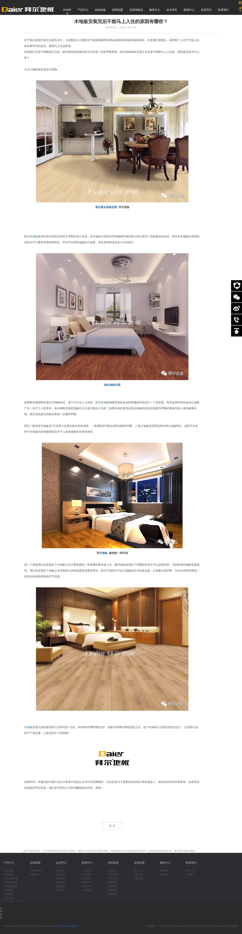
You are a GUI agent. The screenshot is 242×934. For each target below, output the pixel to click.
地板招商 (183, 926)
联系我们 (191, 862)
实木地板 (8, 874)
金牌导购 (138, 874)
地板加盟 (163, 926)
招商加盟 (113, 862)
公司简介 (60, 870)
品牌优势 (112, 870)
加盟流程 (112, 890)
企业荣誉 (60, 890)
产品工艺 (8, 898)
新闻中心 (87, 862)
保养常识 (86, 886)
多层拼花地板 (11, 886)
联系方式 (190, 870)
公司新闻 (86, 870)
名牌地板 (173, 926)
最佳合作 (138, 870)
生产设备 (60, 874)
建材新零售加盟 (230, 926)
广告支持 (112, 878)
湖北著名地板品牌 (106, 207)
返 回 (112, 825)
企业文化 (60, 882)
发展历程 (60, 878)
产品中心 (9, 862)
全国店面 (139, 862)
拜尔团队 (60, 886)
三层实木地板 (11, 882)
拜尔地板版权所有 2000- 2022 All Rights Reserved (30, 926)
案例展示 (112, 882)
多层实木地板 (11, 878)
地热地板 (8, 890)
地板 (128, 40)
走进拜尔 (61, 862)
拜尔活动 (86, 878)
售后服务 (164, 874)
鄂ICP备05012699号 (67, 926)
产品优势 (112, 874)
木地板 (217, 926)
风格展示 (34, 874)
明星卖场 (138, 878)
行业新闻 (86, 874)
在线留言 (190, 874)
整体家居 (193, 926)
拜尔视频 (86, 890)
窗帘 (211, 926)
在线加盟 (112, 894)
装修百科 (86, 882)
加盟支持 (112, 886)
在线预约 (164, 870)
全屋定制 (203, 926)
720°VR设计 (36, 870)
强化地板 (8, 870)
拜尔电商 (8, 894)
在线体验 (35, 862)
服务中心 (165, 862)
